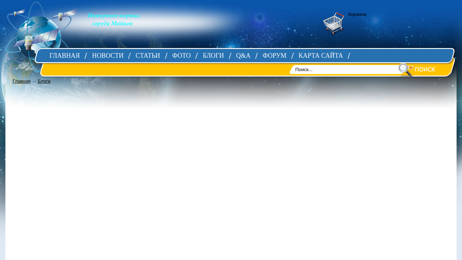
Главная (21, 81)
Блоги (44, 81)
